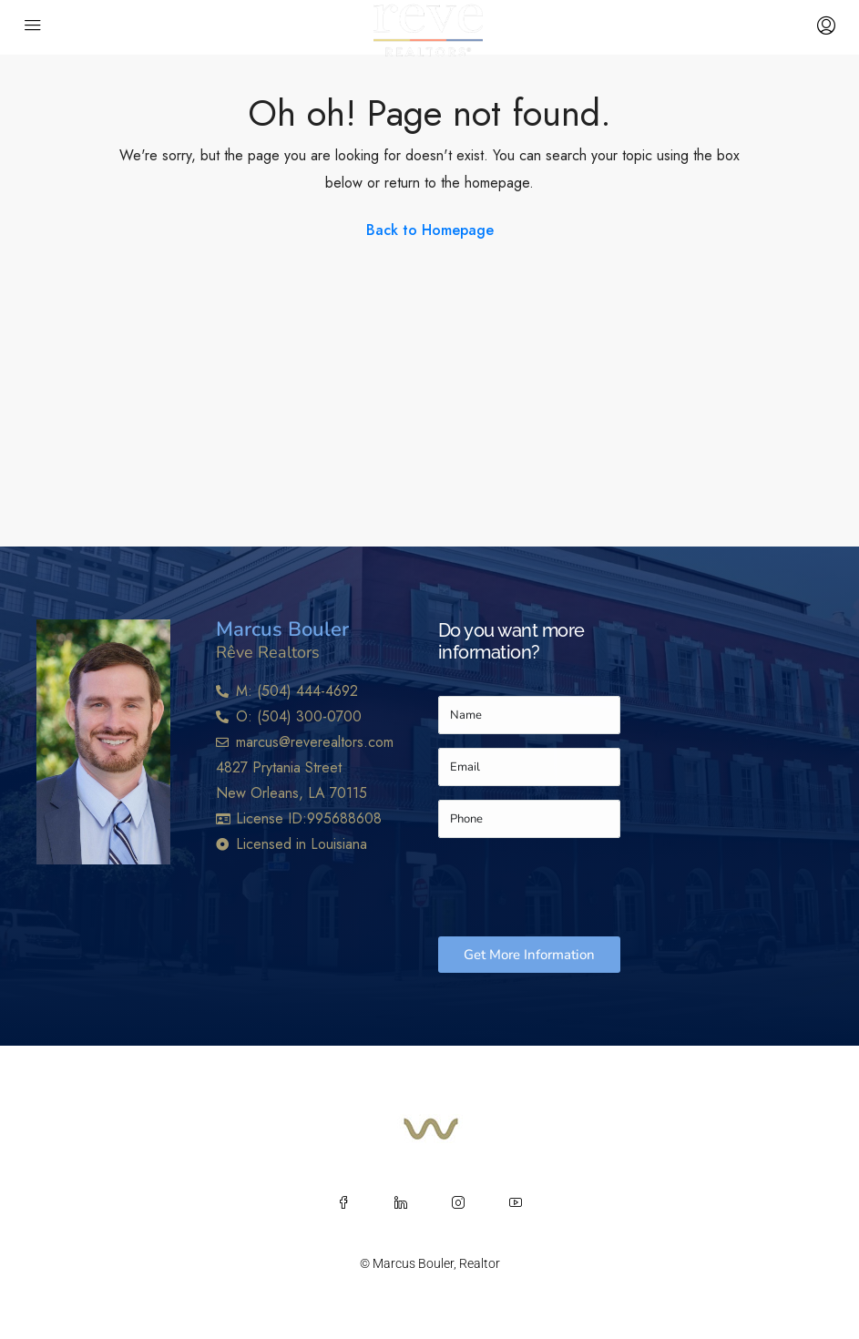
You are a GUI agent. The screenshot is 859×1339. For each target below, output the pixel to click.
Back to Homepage (430, 230)
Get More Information (529, 954)
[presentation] (576, 887)
